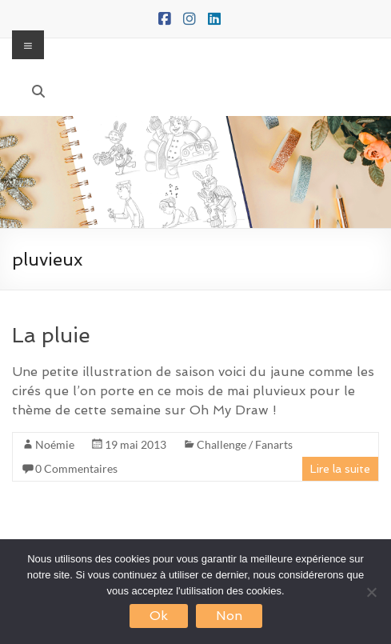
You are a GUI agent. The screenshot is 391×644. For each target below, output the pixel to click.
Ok (159, 615)
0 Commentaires (76, 468)
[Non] (371, 592)
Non (229, 615)
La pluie (51, 335)
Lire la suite (340, 468)
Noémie (54, 444)
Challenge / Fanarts (245, 444)
